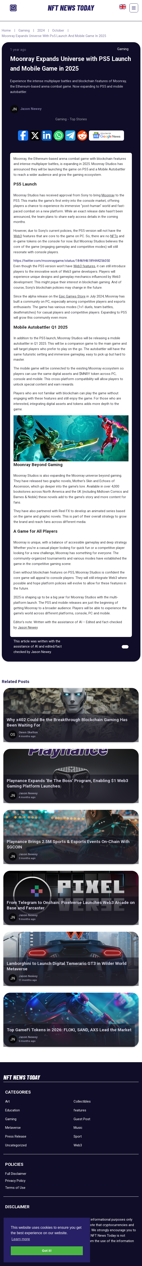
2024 (41, 30)
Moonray (108, 195)
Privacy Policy (15, 1181)
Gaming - (62, 119)
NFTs (114, 236)
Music (78, 1128)
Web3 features (84, 266)
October (58, 30)
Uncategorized (16, 1145)
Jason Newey (28, 627)
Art (7, 1101)
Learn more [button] (20, 1239)
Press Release (15, 1136)
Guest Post (82, 1119)
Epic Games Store (72, 296)
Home (6, 30)
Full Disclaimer (15, 1174)
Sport (78, 1136)
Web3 (18, 236)
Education (12, 1110)
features (80, 1110)
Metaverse (13, 1128)
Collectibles (82, 1101)
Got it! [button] (47, 1250)
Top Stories (78, 119)
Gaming (24, 30)
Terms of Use (15, 1188)
